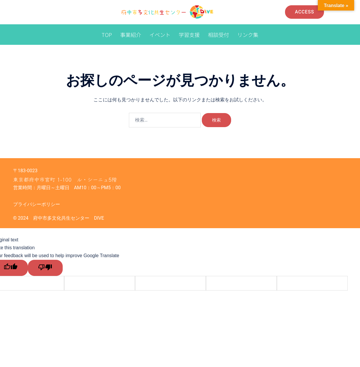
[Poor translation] (44, 267)
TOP (107, 34)
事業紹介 (130, 34)
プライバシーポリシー (36, 204)
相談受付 (218, 34)
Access (304, 12)
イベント (159, 34)
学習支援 (189, 34)
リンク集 (247, 34)
